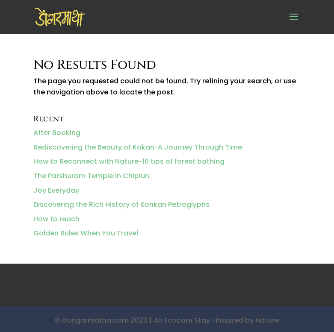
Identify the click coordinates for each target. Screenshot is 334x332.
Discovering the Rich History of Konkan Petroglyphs (121, 204)
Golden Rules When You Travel (85, 233)
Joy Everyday (56, 190)
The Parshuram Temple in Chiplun (91, 176)
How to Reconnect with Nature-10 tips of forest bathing (129, 161)
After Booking (56, 133)
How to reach (56, 219)
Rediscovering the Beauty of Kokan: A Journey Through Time (137, 147)
